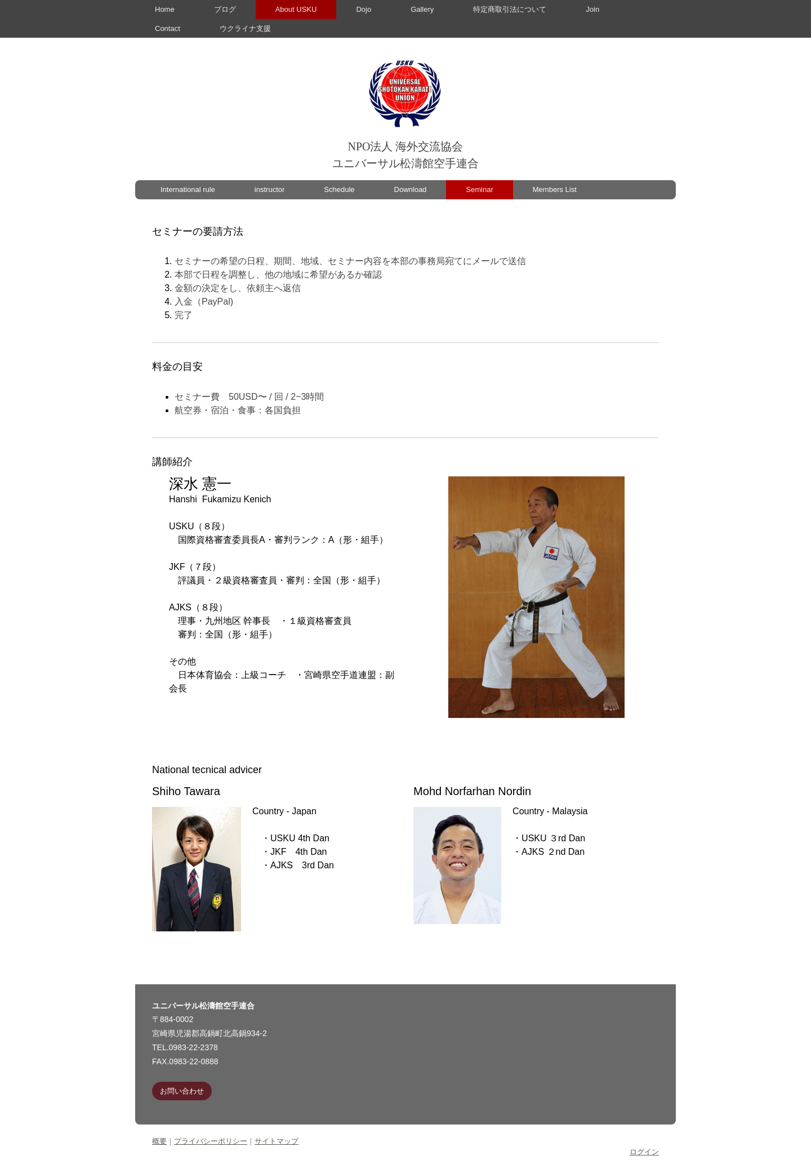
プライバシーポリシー (210, 1141)
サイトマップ (276, 1141)
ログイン (644, 1151)
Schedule (339, 189)
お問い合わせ (182, 1091)
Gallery (422, 9)
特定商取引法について (509, 9)
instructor (269, 189)
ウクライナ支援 (245, 28)
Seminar (479, 189)
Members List (555, 189)
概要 (159, 1141)
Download (410, 189)
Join (592, 9)
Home (165, 9)
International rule (188, 189)
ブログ (225, 9)
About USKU (296, 9)
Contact (167, 28)
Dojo (363, 9)
